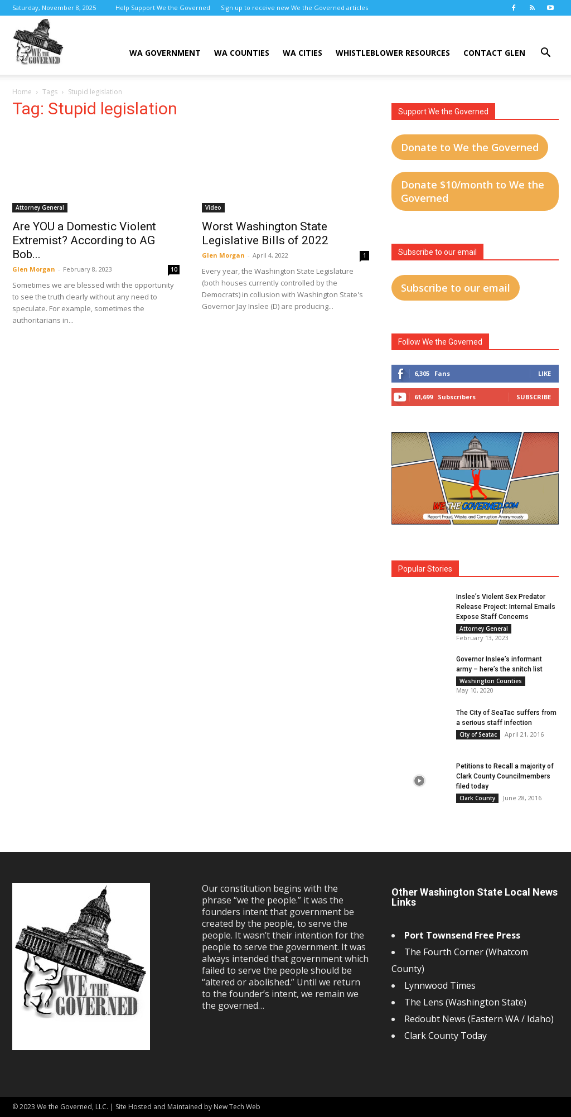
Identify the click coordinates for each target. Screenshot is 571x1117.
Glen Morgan (33, 269)
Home (22, 91)
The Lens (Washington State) (465, 1002)
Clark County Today (445, 1035)
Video (213, 207)
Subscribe (533, 397)
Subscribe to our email (455, 287)
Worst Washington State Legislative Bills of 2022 (265, 233)
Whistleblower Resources (393, 52)
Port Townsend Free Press (462, 935)
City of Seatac (478, 734)
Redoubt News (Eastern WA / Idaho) (479, 1019)
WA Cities (302, 52)
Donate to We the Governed (470, 147)
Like (544, 373)
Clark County (477, 798)
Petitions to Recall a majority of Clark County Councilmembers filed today (505, 776)
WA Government (165, 52)
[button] (545, 54)
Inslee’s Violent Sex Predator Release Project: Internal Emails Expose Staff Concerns (505, 607)
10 (174, 269)
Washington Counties (490, 681)
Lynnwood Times (441, 985)
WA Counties (241, 52)
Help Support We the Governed (162, 7)
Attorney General (40, 207)
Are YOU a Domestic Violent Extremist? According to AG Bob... (84, 240)
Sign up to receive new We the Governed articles (294, 7)
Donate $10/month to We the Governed (472, 191)
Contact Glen (494, 52)
